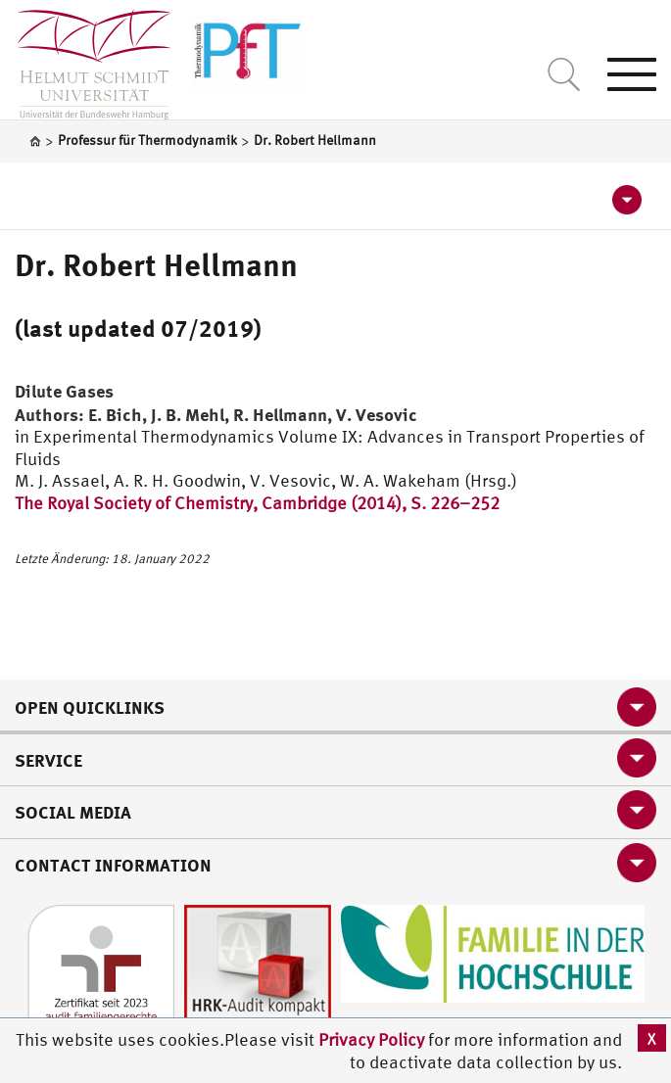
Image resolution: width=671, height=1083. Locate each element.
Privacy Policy (373, 1039)
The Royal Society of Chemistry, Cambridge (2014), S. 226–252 (257, 503)
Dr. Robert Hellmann (156, 264)
